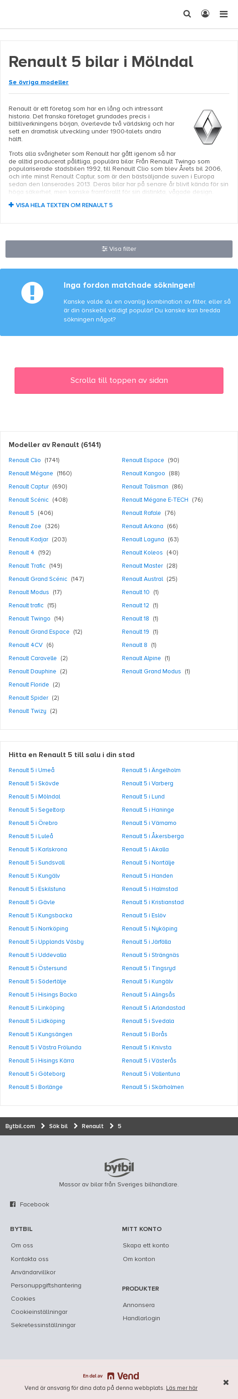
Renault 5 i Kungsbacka (40, 915)
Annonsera (139, 1305)
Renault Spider (28, 698)
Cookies (23, 1299)
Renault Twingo (30, 619)
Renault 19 (135, 632)
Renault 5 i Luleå (31, 836)
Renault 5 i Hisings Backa (43, 995)
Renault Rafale (141, 513)
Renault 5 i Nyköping (149, 929)
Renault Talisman (145, 486)
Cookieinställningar (39, 1312)
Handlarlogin (141, 1318)
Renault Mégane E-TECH (155, 500)
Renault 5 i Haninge (148, 810)
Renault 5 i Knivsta (147, 1047)
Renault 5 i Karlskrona (38, 849)
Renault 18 (135, 619)
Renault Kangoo (143, 473)
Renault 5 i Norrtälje (148, 863)
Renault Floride (29, 685)
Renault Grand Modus (151, 671)
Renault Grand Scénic (38, 579)
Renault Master (142, 566)
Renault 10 (136, 592)
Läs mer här (181, 1388)
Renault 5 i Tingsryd (149, 968)
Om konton (139, 1259)
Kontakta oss (30, 1259)
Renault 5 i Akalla (145, 849)
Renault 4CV (26, 645)
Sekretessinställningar (43, 1325)
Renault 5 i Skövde (34, 783)
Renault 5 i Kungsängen (40, 1034)
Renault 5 (21, 513)
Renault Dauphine (32, 671)
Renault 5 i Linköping (37, 1008)
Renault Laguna (143, 539)
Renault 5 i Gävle (32, 902)
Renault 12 (135, 605)
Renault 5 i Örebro (33, 823)
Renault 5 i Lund (143, 797)
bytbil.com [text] (119, 1167)
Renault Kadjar (28, 539)
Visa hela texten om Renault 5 (64, 206)
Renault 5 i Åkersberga (153, 836)
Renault (65, 445)
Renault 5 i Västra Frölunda (45, 1047)
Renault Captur (29, 486)
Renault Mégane (31, 473)
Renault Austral (142, 579)
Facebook (34, 1204)
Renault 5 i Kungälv (34, 876)
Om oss (22, 1245)
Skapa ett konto (146, 1245)
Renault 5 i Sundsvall (37, 863)
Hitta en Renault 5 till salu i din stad (72, 755)
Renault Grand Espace (39, 632)
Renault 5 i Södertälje (37, 981)
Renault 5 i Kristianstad (153, 902)
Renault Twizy (27, 711)
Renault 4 (22, 552)
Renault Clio (25, 460)
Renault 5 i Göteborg (37, 1074)
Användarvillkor (33, 1272)
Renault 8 (134, 645)
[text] (24, 14)
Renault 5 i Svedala (148, 1021)
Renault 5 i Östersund (38, 968)
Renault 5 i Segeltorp (37, 810)
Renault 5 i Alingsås (148, 995)
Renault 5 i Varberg (147, 783)
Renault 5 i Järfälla (146, 942)
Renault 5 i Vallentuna (151, 1074)
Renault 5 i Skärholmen (153, 1087)
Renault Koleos (142, 552)
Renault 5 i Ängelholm (151, 770)
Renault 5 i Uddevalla (37, 955)
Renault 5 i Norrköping (38, 929)
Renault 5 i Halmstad (150, 889)
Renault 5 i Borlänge (36, 1087)
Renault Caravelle (33, 658)
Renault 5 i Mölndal (34, 797)
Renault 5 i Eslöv (144, 915)
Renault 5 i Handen (147, 876)
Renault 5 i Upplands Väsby (46, 942)
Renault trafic (26, 605)
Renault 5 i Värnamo (149, 823)
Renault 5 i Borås (144, 1034)
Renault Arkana (142, 526)
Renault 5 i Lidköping (37, 1021)
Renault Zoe (25, 526)
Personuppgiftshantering (46, 1285)
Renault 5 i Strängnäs (150, 955)
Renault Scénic (29, 500)
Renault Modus (29, 592)
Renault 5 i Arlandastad (153, 1008)
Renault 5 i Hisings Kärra (41, 1061)
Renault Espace (143, 460)
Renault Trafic (27, 566)
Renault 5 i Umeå (32, 770)
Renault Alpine (141, 658)
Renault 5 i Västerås (149, 1061)
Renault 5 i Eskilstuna (37, 889)
